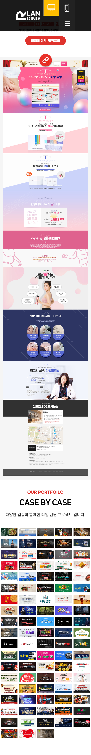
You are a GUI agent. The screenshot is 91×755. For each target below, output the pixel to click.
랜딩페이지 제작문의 (45, 41)
